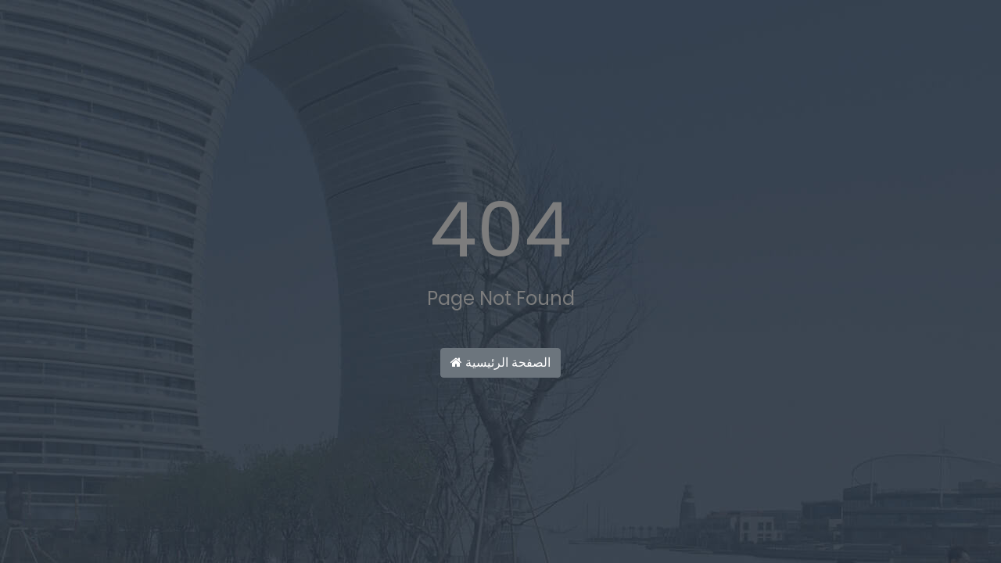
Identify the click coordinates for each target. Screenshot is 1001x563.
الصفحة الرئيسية (500, 362)
